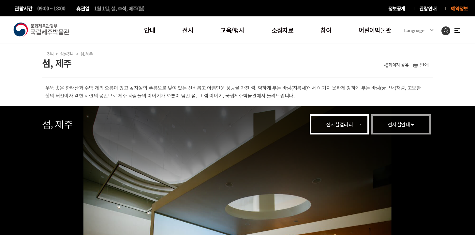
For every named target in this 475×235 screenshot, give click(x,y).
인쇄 (424, 65)
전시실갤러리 (339, 124)
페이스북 (348, 9)
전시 (50, 54)
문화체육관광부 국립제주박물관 (41, 30)
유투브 (369, 9)
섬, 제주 (86, 54)
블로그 (358, 9)
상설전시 (67, 54)
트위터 (339, 9)
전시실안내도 (401, 124)
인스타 (329, 9)
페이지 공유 (398, 65)
